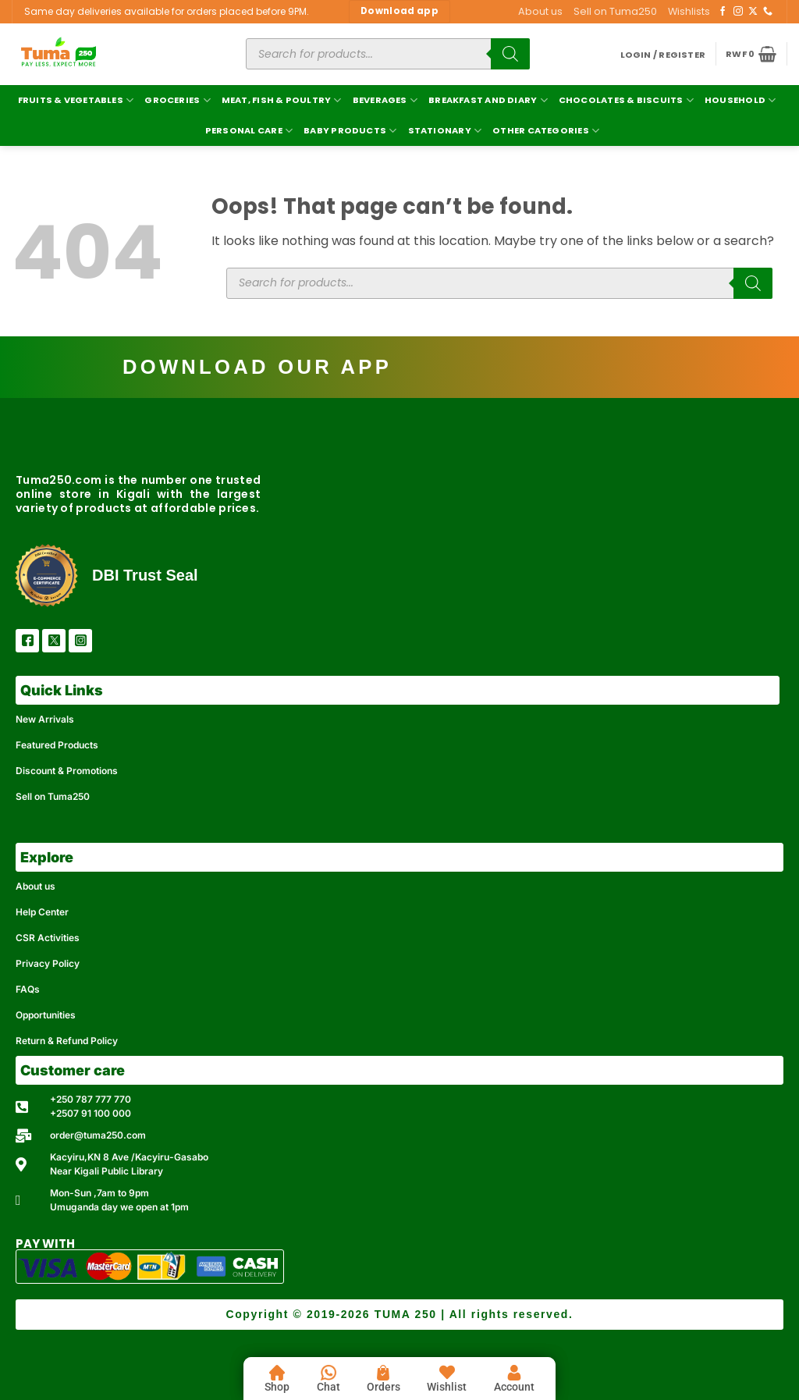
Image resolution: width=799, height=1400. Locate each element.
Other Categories (545, 130)
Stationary (445, 130)
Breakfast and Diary (488, 100)
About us (540, 11)
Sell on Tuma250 (615, 11)
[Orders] (383, 1372)
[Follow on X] (753, 11)
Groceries (177, 100)
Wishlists (689, 11)
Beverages (385, 100)
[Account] (514, 1372)
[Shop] (277, 1372)
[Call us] (767, 11)
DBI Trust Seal (145, 575)
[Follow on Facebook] (722, 11)
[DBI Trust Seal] (46, 575)
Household (740, 100)
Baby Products (350, 130)
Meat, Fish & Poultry (282, 100)
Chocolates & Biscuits (626, 100)
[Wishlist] (447, 1372)
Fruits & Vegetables (76, 100)
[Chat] (328, 1372)
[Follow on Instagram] (738, 11)
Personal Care (249, 130)
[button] (663, 55)
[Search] (510, 53)
